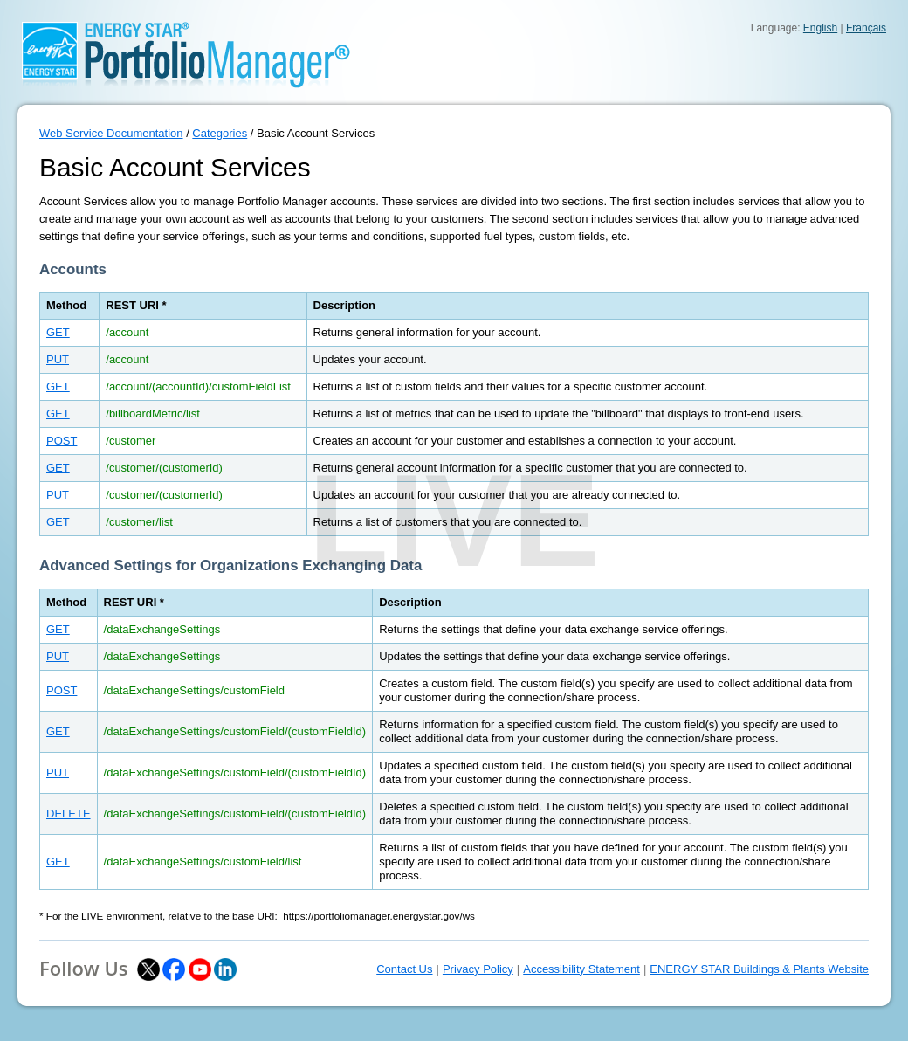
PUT (57, 359)
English (820, 28)
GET (58, 332)
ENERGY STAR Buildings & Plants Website (759, 969)
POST (61, 440)
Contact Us (404, 969)
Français (866, 28)
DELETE (68, 813)
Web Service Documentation (111, 133)
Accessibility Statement (581, 969)
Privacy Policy (478, 969)
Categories (219, 133)
